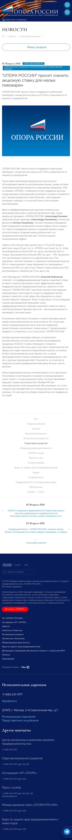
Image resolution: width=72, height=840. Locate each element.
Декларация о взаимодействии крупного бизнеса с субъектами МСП (33, 651)
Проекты (6, 655)
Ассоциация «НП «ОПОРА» (14, 622)
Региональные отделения (18, 716)
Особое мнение (36, 463)
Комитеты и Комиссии (12, 630)
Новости (12, 36)
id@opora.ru (9, 701)
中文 (26, 565)
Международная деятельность (36, 448)
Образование (8, 659)
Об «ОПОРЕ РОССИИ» (12, 618)
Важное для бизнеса (36, 433)
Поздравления (36, 477)
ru (67, 12)
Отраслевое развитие (30, 36)
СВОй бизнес (36, 487)
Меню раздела (36, 47)
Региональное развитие (36, 438)
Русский (7, 565)
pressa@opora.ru (9, 796)
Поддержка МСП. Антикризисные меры (36, 482)
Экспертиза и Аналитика (13, 638)
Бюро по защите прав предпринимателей (36, 467)
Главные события (36, 424)
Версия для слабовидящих (15, 20)
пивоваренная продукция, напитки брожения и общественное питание (33, 68)
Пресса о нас (36, 458)
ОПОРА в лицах (36, 453)
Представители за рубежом (20, 720)
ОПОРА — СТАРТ (36, 492)
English (17, 565)
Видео (36, 472)
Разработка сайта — (15, 667)
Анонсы (36, 428)
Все (36, 419)
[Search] (18, 572)
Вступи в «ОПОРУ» (15, 609)
